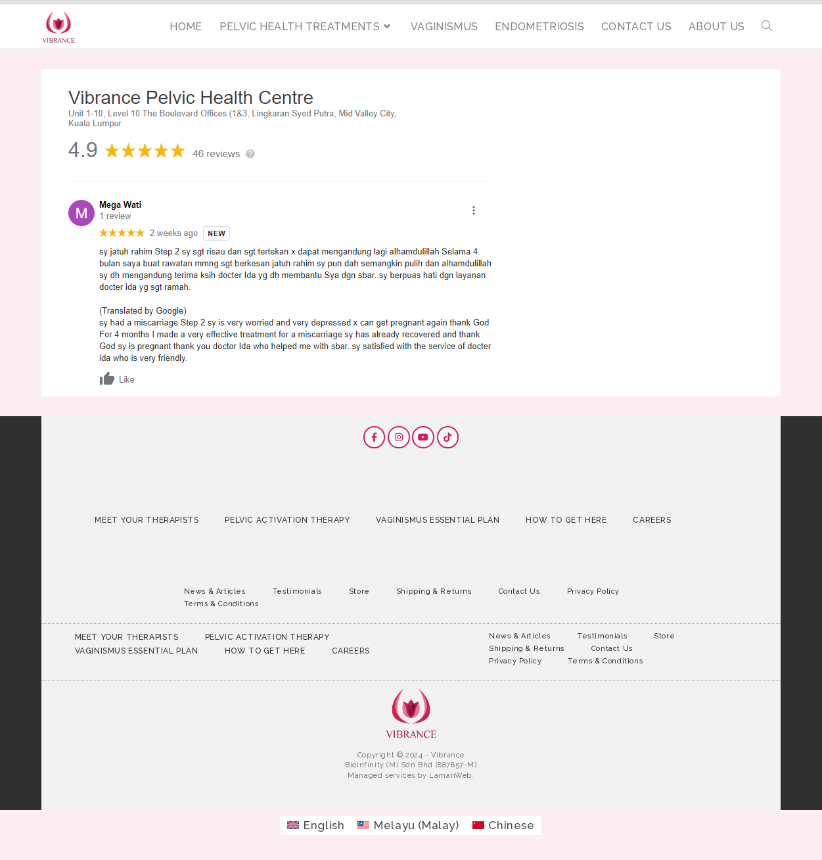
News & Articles (215, 591)
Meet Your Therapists (146, 520)
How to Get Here (566, 520)
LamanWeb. (451, 775)
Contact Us (520, 591)
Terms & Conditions (222, 604)
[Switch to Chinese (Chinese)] (503, 825)
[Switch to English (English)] (316, 825)
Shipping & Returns (434, 591)
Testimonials (298, 591)
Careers (652, 520)
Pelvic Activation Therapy (287, 520)
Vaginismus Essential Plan (437, 520)
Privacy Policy (593, 591)
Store (359, 591)
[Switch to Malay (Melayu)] (408, 825)
